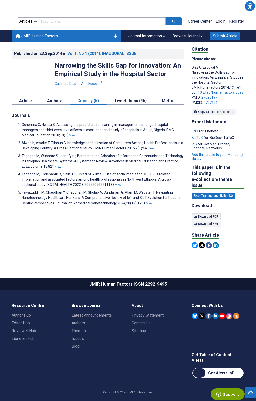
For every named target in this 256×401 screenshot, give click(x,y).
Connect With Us (207, 305)
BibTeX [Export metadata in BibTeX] (198, 138)
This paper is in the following (218, 176)
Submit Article (225, 36)
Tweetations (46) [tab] (130, 100)
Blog (76, 346)
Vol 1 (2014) (102, 53)
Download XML (206, 224)
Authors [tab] (54, 100)
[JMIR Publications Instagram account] (229, 316)
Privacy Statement (148, 315)
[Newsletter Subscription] (218, 373)
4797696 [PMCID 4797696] (211, 103)
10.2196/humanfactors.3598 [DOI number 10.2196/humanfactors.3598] (221, 92)
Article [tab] (25, 100)
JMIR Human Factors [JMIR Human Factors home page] (37, 36)
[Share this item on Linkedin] (216, 245)
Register (236, 21)
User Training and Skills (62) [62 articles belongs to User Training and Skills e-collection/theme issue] (213, 195)
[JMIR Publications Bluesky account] (195, 316)
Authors (78, 323)
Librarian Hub (23, 338)
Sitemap (139, 330)
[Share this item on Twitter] (202, 245)
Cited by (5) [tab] (88, 100)
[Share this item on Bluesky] (195, 245)
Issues (78, 338)
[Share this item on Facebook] (209, 245)
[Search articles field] (102, 21)
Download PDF (206, 216)
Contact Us (141, 323)
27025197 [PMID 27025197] (210, 97)
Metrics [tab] (169, 100)
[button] (250, 6)
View (72, 135)
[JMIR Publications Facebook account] (209, 316)
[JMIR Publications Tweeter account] (202, 316)
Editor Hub (21, 323)
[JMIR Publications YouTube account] (222, 316)
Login (221, 21)
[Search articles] (174, 21)
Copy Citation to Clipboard (213, 112)
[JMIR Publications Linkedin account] (215, 316)
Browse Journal (87, 305)
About (137, 305)
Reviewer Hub (24, 330)
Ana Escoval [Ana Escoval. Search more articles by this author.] (92, 84)
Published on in (75, 53)
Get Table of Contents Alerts (213, 357)
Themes (79, 330)
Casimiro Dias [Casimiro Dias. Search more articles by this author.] (67, 84)
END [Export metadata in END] (195, 131)
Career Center (200, 21)
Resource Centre (28, 305)
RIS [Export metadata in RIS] (195, 144)
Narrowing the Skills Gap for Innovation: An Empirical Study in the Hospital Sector (118, 70)
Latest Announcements (92, 315)
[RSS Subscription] (236, 316)
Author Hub (21, 315)
